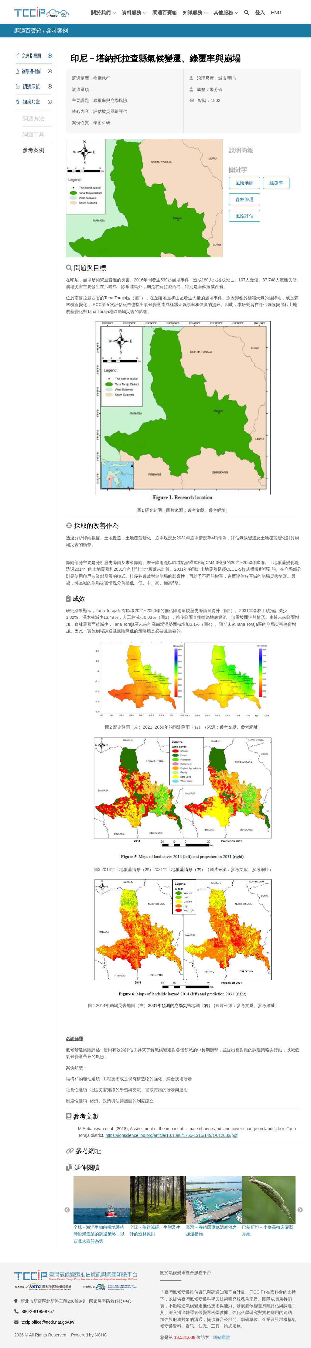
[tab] (34, 56)
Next (300, 1210)
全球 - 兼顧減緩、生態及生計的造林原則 (156, 1206)
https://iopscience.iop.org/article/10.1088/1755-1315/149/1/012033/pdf (171, 1135)
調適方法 (33, 119)
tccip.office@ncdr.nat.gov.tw (48, 1322)
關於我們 (101, 12)
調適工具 (33, 134)
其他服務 (223, 12)
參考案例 (33, 150)
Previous (67, 1210)
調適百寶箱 (164, 12)
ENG (276, 12)
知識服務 (192, 12)
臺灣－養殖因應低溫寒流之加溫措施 (212, 1206)
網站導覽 (221, 1337)
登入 (260, 12)
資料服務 (131, 12)
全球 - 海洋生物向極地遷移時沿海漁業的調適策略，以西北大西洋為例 (99, 1209)
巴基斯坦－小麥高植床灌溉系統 (268, 1206)
